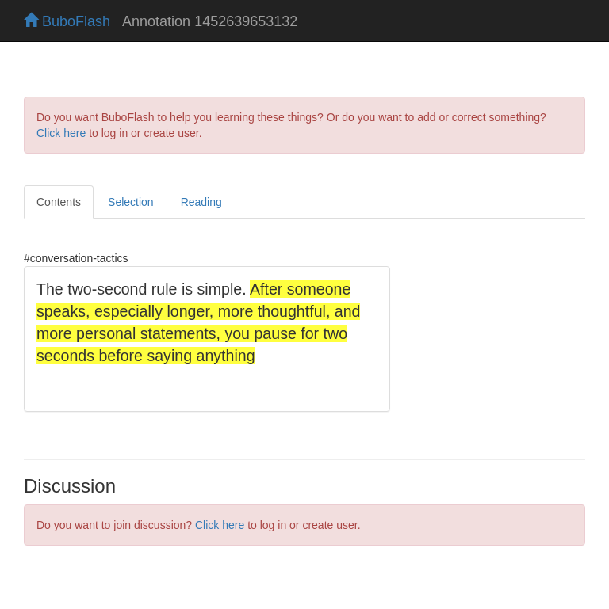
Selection (131, 202)
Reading (201, 202)
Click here (61, 133)
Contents (58, 202)
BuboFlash (67, 21)
